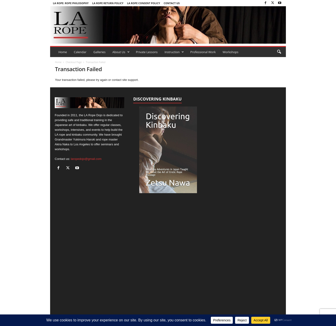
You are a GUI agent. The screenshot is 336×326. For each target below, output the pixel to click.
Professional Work (203, 52)
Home (62, 52)
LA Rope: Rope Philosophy (71, 3)
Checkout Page (74, 62)
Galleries (99, 52)
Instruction (174, 52)
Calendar (80, 52)
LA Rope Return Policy (107, 3)
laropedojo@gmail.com (86, 159)
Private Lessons (147, 52)
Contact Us (172, 3)
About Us (121, 52)
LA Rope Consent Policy (143, 3)
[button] (279, 52)
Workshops (230, 52)
